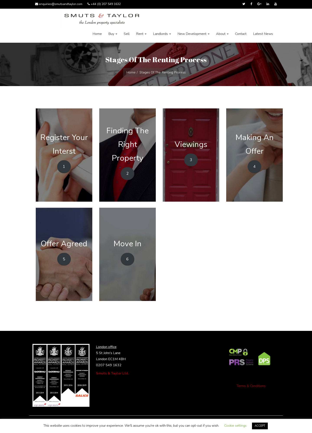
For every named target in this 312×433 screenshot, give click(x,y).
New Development (193, 33)
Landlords (162, 33)
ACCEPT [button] (260, 426)
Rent (141, 33)
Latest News (263, 33)
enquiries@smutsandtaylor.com (58, 4)
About (222, 33)
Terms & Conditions (251, 386)
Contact (241, 33)
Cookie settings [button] (235, 425)
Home (97, 33)
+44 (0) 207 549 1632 (104, 4)
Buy (112, 33)
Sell (127, 33)
